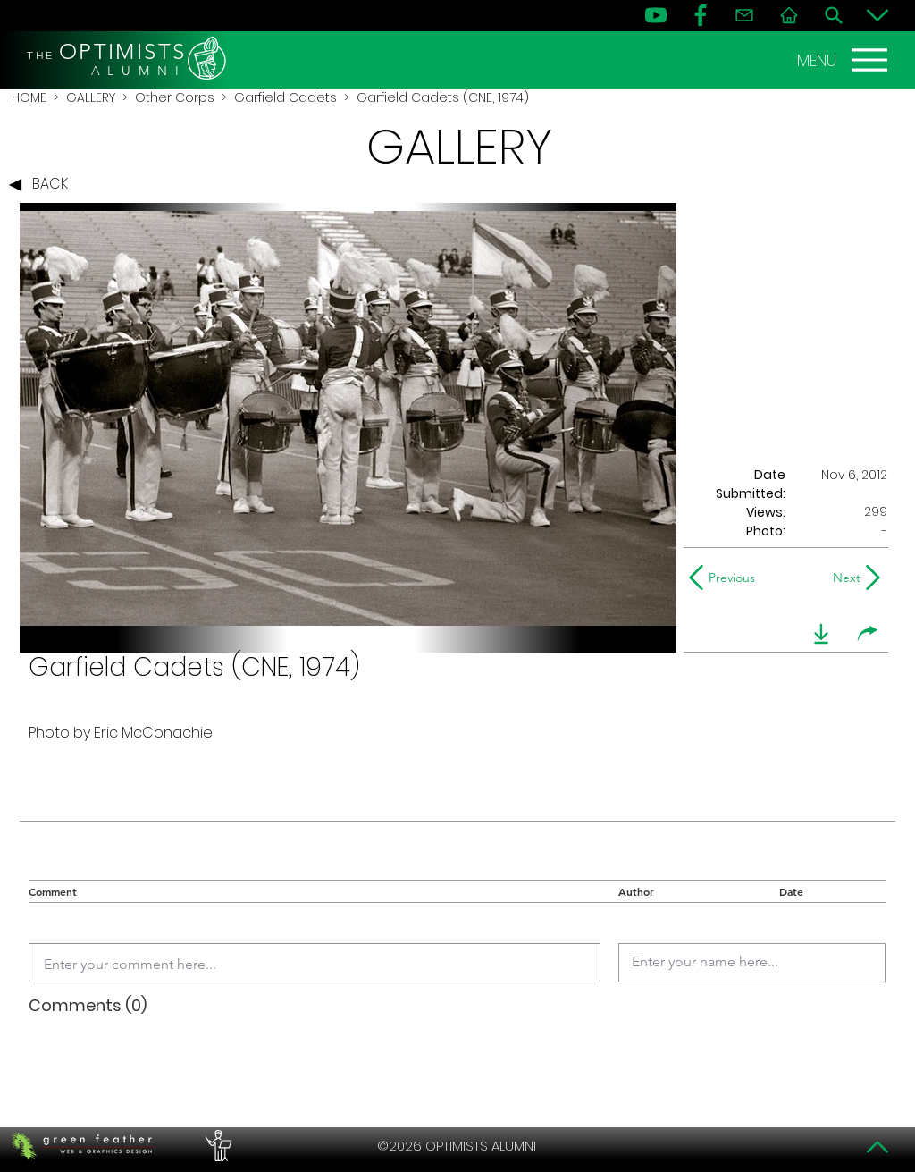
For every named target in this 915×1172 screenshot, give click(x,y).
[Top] (877, 1146)
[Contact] (744, 15)
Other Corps (174, 97)
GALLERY (90, 97)
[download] (821, 634)
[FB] (700, 15)
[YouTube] (656, 15)
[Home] (789, 15)
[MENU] (844, 60)
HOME (29, 97)
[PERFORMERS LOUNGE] (216, 1146)
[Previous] (726, 577)
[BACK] (43, 185)
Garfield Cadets (285, 97)
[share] (868, 634)
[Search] (833, 15)
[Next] (843, 577)
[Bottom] (877, 15)
